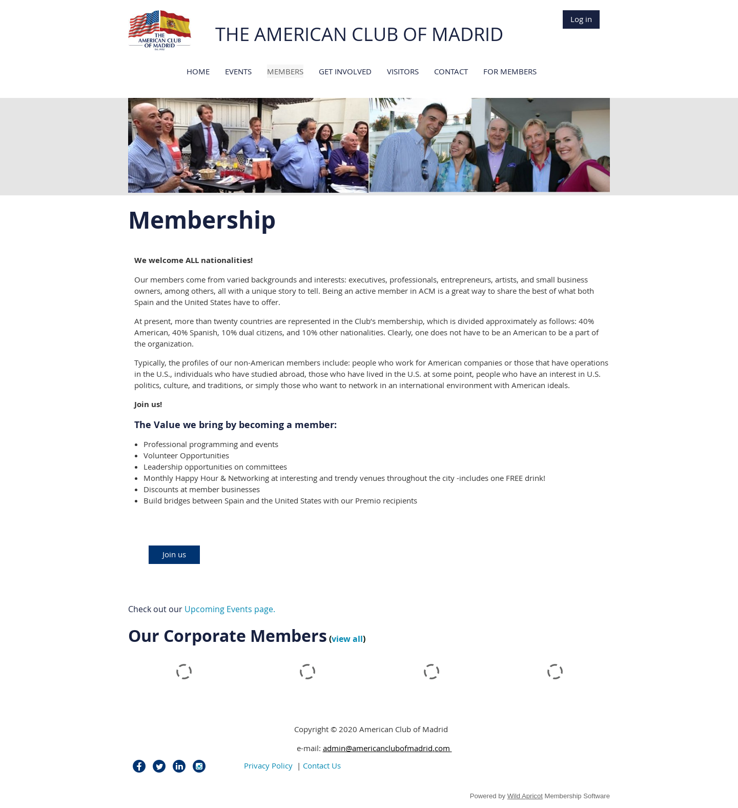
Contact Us (322, 765)
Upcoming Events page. (229, 609)
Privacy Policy (268, 765)
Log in (581, 19)
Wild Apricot (525, 796)
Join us (174, 554)
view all (347, 638)
